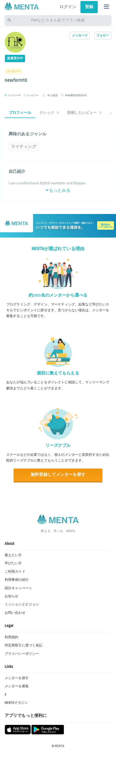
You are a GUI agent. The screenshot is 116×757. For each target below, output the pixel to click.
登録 (89, 7)
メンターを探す (17, 678)
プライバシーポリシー (22, 654)
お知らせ (12, 596)
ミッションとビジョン (22, 604)
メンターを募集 (17, 686)
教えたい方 (13, 555)
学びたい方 (13, 563)
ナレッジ (49, 113)
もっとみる (58, 190)
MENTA (59, 746)
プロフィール (20, 113)
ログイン (68, 7)
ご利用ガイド (15, 571)
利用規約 (12, 637)
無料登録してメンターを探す (58, 475)
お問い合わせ (15, 613)
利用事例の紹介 (17, 580)
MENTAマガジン (16, 703)
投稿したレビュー (84, 113)
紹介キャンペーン (18, 588)
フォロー (102, 35)
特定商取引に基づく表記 (24, 645)
